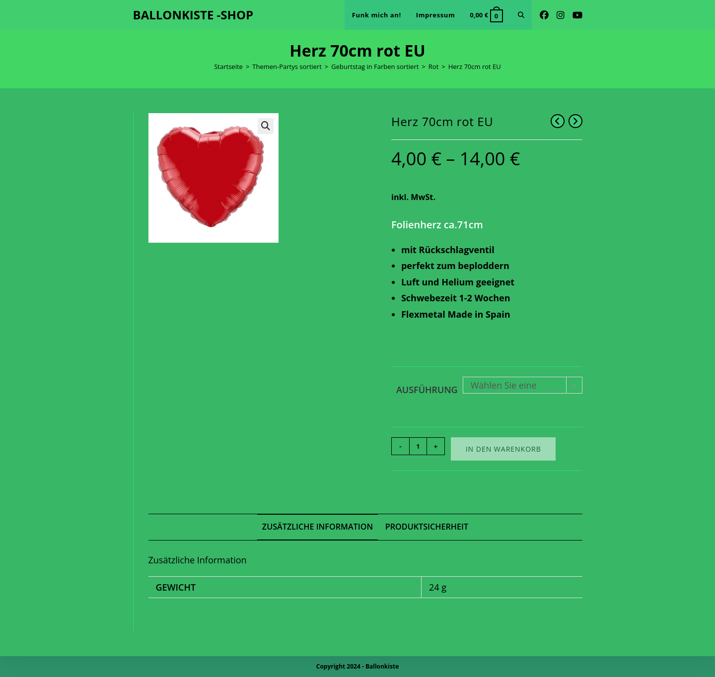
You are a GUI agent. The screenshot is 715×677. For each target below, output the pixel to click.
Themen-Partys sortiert (287, 66)
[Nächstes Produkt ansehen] (575, 121)
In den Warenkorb (503, 449)
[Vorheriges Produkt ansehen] (558, 121)
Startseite (228, 66)
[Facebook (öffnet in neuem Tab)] (544, 15)
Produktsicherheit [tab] (426, 526)
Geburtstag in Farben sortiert (375, 66)
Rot (433, 66)
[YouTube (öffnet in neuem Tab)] (577, 15)
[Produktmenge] (418, 446)
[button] (266, 126)
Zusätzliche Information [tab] (317, 526)
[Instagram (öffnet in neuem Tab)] (561, 15)
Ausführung (427, 390)
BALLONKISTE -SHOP (193, 14)
